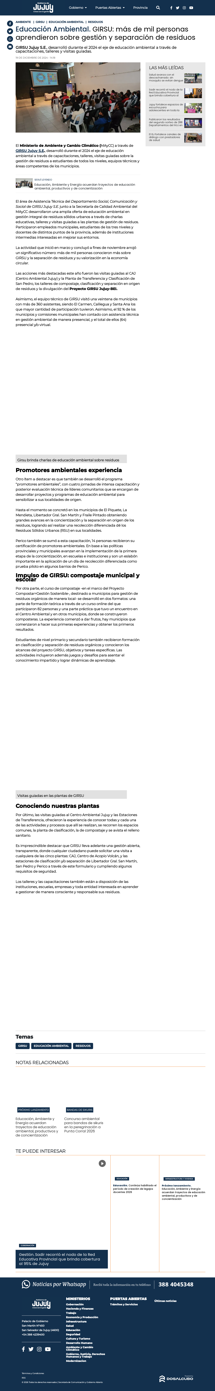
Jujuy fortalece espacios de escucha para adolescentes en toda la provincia (166, 109)
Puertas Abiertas (110, 8)
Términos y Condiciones (33, 1373)
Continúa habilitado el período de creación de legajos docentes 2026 (135, 1189)
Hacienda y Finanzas (79, 1308)
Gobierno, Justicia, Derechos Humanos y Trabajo (85, 1355)
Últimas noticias (165, 1301)
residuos (83, 1046)
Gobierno (78, 8)
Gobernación (27, 1245)
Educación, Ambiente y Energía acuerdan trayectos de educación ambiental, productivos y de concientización (84, 186)
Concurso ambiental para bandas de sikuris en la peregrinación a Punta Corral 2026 (83, 1125)
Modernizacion (76, 1361)
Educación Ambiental (51, 1046)
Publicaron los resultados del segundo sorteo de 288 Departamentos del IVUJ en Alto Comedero (165, 124)
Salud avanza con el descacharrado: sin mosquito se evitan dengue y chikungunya (166, 79)
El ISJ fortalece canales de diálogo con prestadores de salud (165, 137)
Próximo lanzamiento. (176, 1185)
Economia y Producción (82, 1317)
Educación (122, 1179)
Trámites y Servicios (124, 1304)
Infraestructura (76, 1321)
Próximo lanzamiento (33, 1109)
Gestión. (26, 1254)
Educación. (120, 1185)
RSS (24, 1378)
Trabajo (71, 1313)
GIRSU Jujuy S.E (30, 151)
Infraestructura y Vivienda (179, 1179)
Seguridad (73, 1334)
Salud (70, 1325)
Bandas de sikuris (79, 1109)
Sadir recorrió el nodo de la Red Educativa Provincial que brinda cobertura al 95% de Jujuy (165, 94)
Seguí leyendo (43, 179)
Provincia (140, 8)
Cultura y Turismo (78, 1338)
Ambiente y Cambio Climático (79, 1348)
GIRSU (22, 1046)
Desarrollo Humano (79, 1343)
